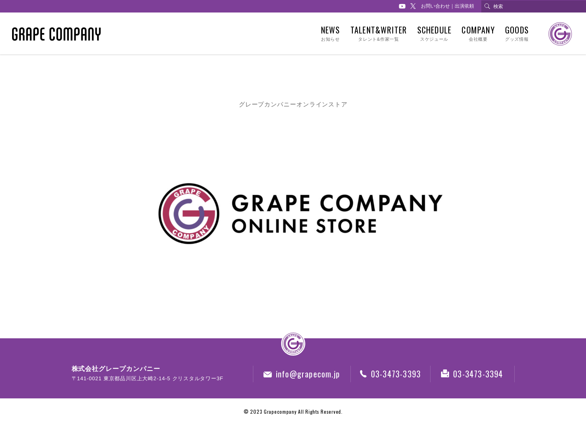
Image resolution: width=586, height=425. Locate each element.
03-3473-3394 (472, 374)
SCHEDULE (433, 34)
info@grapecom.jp (301, 374)
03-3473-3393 (390, 374)
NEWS (330, 34)
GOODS (517, 34)
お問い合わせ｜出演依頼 (447, 6)
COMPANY (478, 34)
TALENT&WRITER (378, 34)
